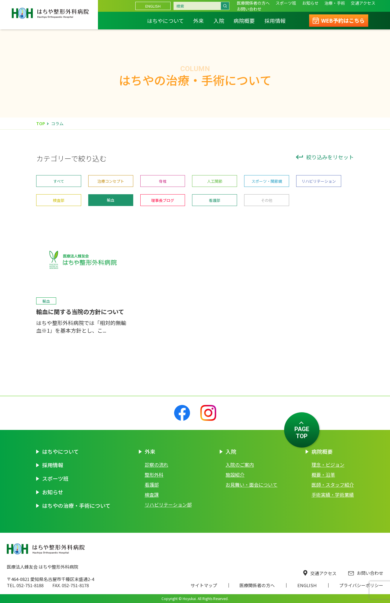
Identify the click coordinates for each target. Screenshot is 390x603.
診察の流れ (156, 464)
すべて (58, 181)
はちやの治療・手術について (76, 505)
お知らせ (310, 3)
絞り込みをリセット (325, 157)
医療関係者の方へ (253, 3)
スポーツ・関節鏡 (266, 181)
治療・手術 (334, 3)
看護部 (214, 200)
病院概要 (244, 20)
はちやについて (165, 20)
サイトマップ (204, 585)
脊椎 (162, 181)
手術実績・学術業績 (332, 494)
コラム (57, 123)
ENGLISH (153, 6)
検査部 (58, 200)
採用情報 (275, 20)
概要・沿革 (323, 474)
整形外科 (154, 474)
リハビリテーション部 (168, 504)
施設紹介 (235, 474)
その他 (266, 200)
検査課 (152, 494)
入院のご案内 (240, 464)
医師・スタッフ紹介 (332, 484)
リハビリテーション (318, 181)
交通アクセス (319, 573)
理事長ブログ (162, 200)
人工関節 (214, 181)
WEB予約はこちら (343, 20)
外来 (198, 20)
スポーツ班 (286, 3)
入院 (219, 20)
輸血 (110, 200)
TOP (40, 123)
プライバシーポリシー (361, 585)
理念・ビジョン (327, 464)
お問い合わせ (365, 573)
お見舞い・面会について (251, 484)
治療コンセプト (110, 181)
